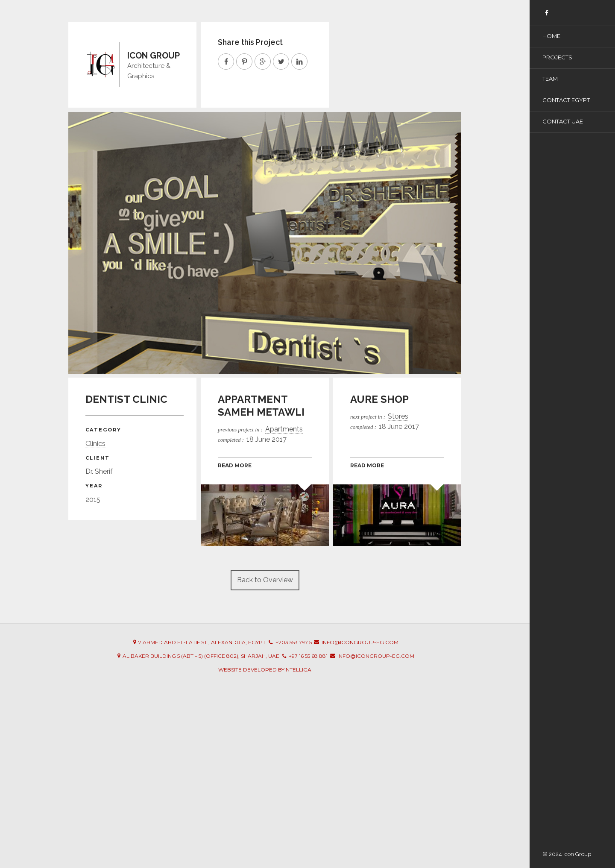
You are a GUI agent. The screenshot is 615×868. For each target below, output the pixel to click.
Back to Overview (265, 580)
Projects (557, 57)
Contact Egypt (566, 100)
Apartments (284, 429)
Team (550, 78)
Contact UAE (562, 121)
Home (551, 35)
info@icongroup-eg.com (360, 642)
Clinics (95, 444)
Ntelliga (298, 669)
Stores (398, 416)
